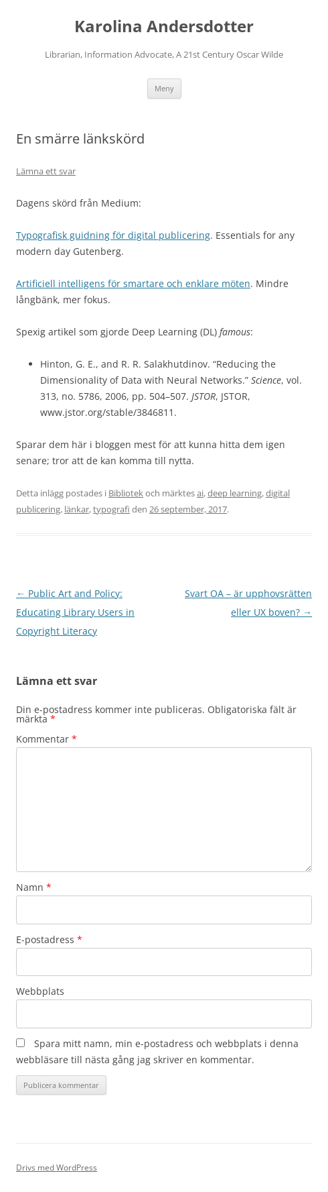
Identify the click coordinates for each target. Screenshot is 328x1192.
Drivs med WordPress (56, 1167)
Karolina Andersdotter (164, 26)
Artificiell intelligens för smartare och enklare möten (133, 283)
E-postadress (49, 939)
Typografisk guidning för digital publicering (113, 235)
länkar (76, 509)
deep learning (235, 493)
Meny (164, 88)
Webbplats (40, 991)
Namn (34, 887)
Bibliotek (125, 493)
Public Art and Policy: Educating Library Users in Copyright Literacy (75, 612)
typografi (111, 509)
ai (200, 493)
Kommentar (46, 739)
